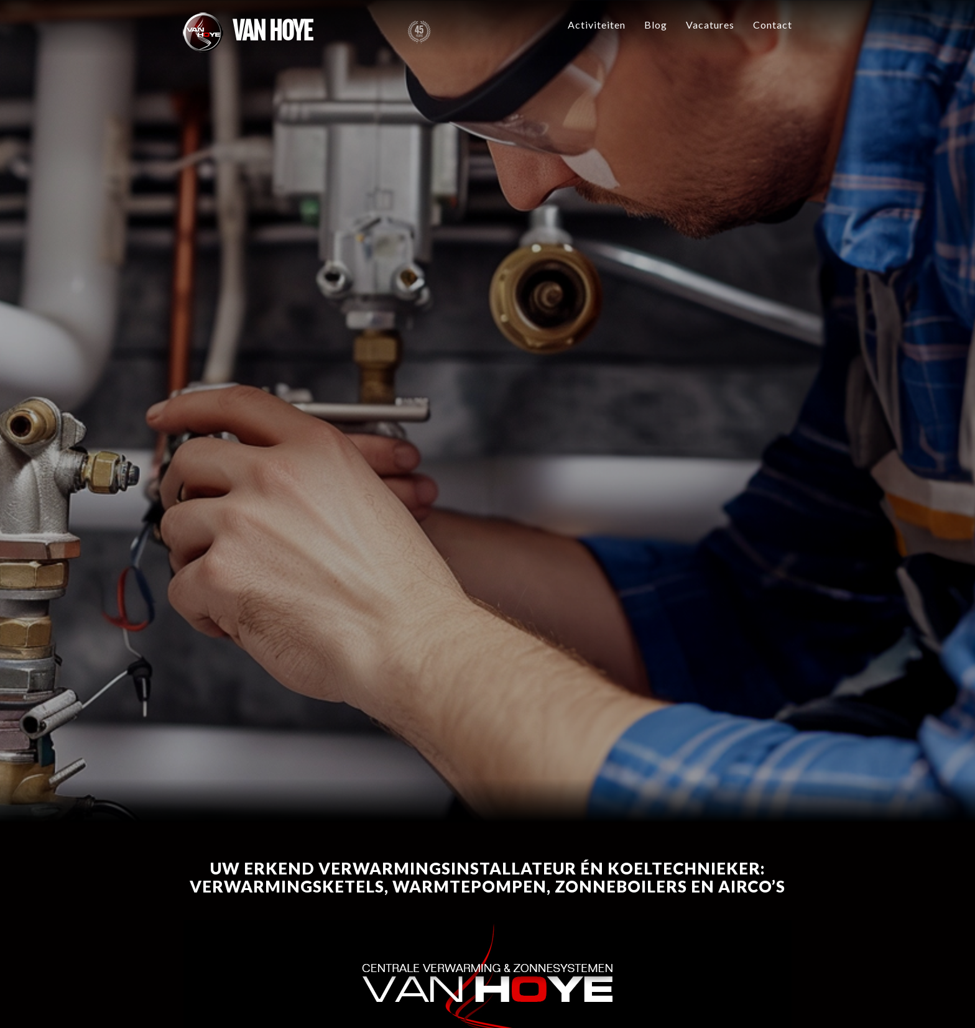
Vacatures (710, 24)
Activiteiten (597, 24)
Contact (772, 24)
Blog (655, 24)
